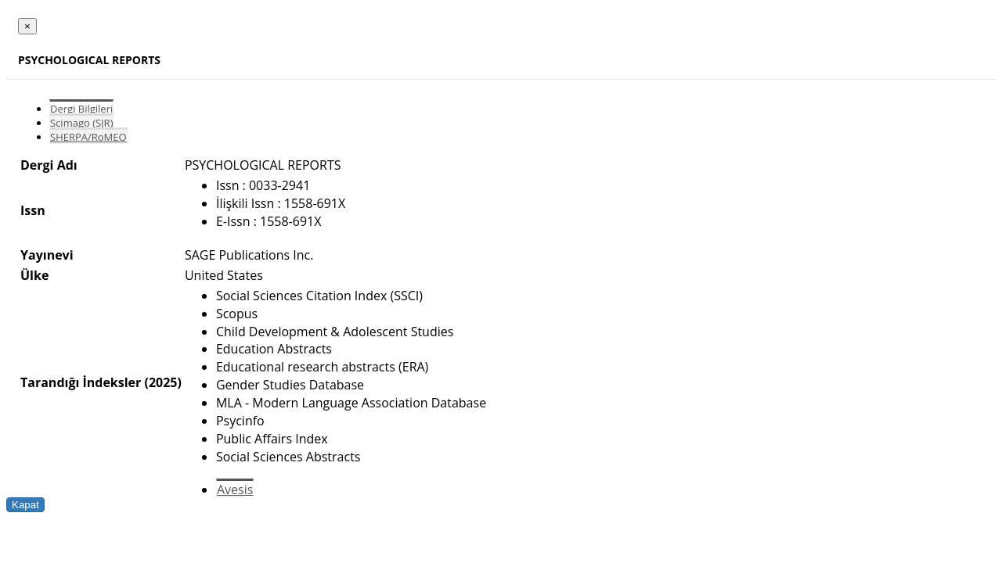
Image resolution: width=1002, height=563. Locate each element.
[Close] (27, 26)
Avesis (235, 489)
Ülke (34, 275)
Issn (32, 210)
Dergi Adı (48, 165)
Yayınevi (47, 255)
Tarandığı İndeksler (80, 382)
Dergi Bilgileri (81, 109)
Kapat (25, 505)
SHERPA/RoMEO (88, 137)
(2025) (162, 382)
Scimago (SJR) (81, 123)
